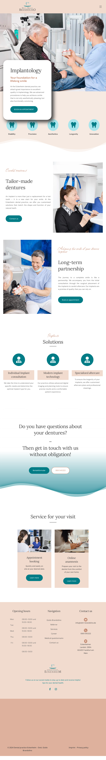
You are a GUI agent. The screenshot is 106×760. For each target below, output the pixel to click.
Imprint (72, 751)
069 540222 (60, 471)
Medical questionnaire (54, 642)
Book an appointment (24, 109)
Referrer (54, 628)
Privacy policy (82, 751)
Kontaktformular (39, 471)
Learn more (34, 581)
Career (54, 637)
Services (54, 633)
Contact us (13, 219)
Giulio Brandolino (54, 624)
